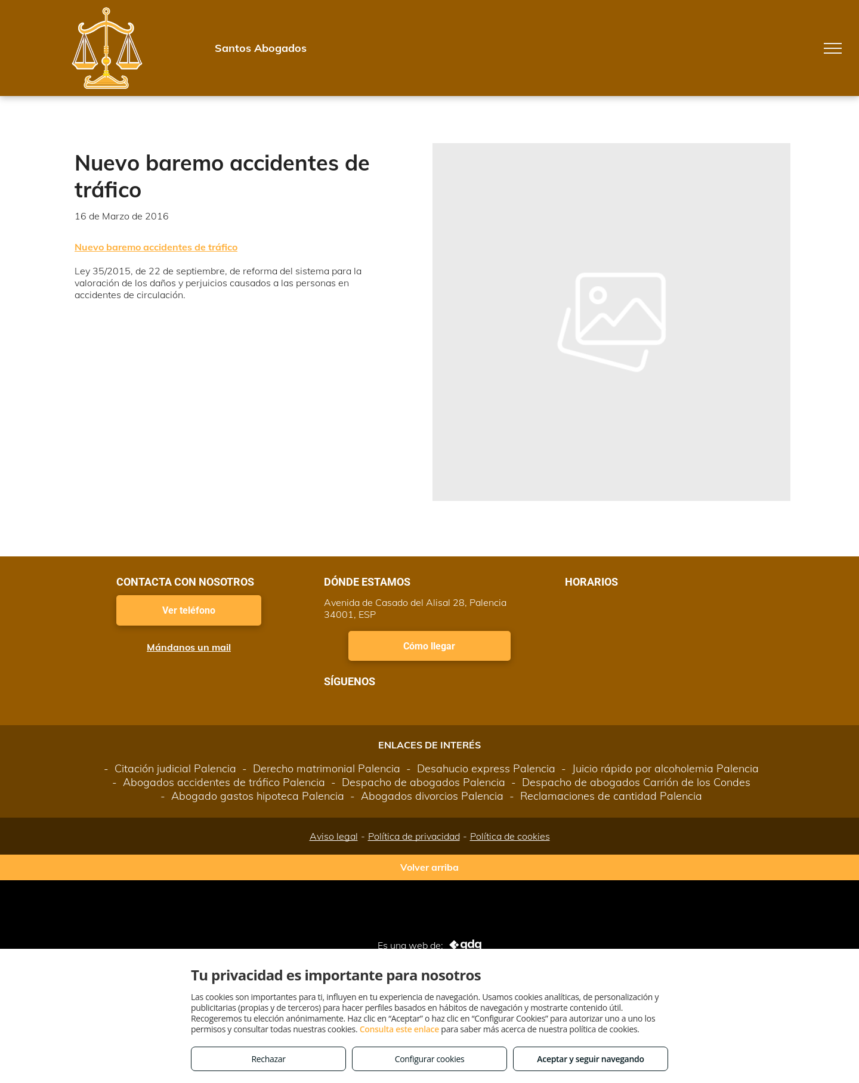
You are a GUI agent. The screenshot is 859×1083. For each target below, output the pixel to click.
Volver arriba (429, 867)
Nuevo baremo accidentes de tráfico (156, 247)
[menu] (832, 48)
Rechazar (268, 1059)
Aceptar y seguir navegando (590, 1059)
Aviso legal (334, 836)
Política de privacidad (414, 836)
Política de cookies (510, 836)
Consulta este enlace (399, 1029)
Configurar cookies (430, 1059)
